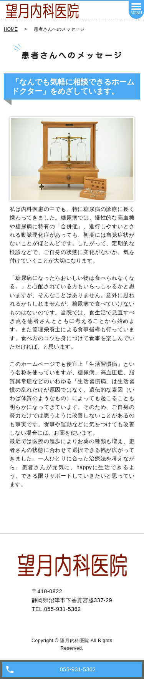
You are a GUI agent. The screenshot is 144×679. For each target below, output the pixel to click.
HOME (11, 29)
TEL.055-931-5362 (56, 609)
